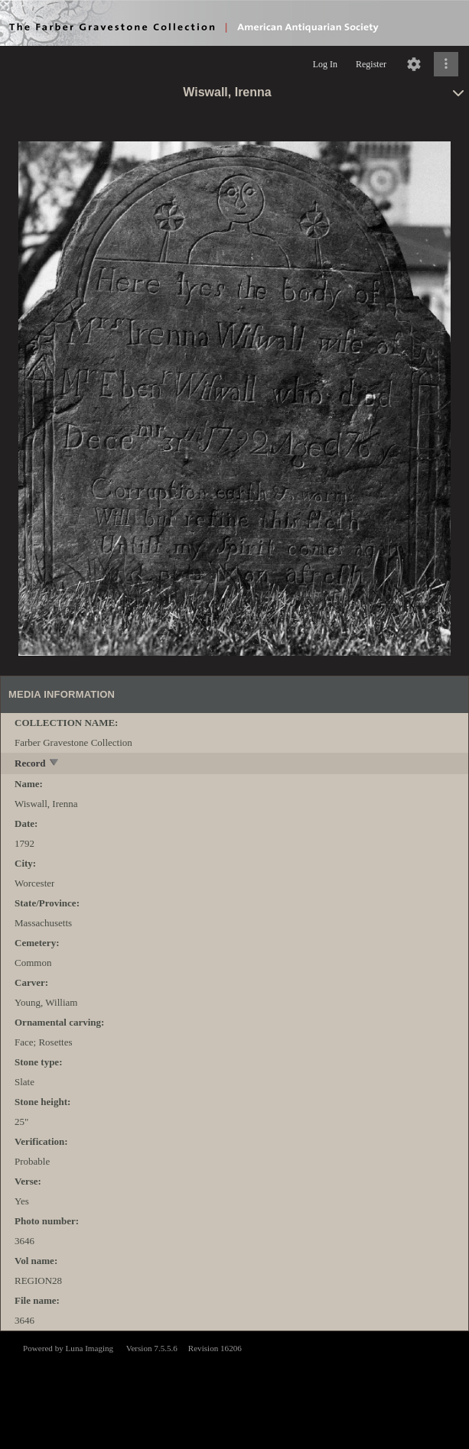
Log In (325, 64)
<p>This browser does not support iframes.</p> (234, 1388)
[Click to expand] (446, 64)
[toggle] (54, 764)
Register (371, 64)
